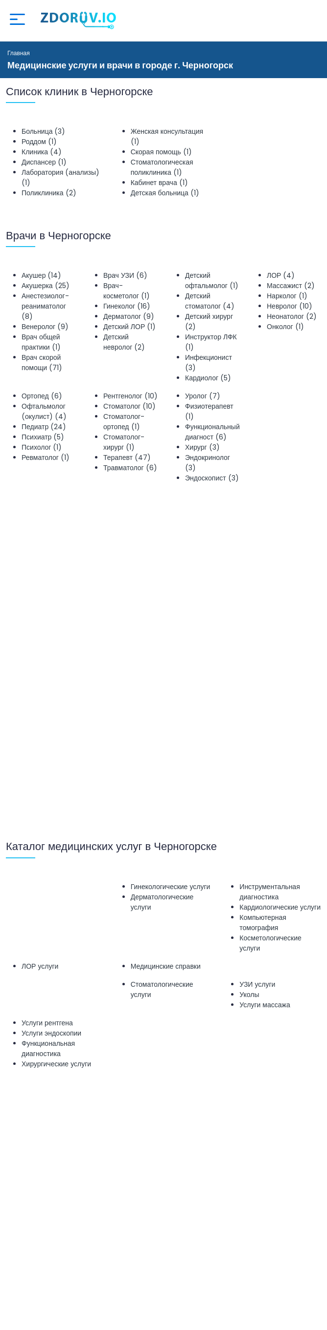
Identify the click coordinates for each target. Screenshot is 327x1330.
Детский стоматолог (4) (209, 301)
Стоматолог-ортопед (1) (123, 422)
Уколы (249, 994)
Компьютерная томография (262, 923)
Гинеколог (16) (126, 306)
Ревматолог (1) (46, 457)
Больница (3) (44, 131)
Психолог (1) (42, 447)
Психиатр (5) (43, 437)
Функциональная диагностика (48, 1049)
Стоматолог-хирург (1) (123, 442)
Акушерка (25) (46, 286)
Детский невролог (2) (124, 342)
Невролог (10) (289, 306)
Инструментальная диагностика (269, 892)
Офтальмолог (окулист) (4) (44, 411)
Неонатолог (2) (292, 316)
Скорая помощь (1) (161, 152)
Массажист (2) (291, 286)
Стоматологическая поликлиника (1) (162, 167)
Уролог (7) (202, 396)
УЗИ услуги (257, 984)
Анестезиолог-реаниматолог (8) (45, 306)
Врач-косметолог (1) (126, 291)
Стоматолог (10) (129, 406)
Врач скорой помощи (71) (42, 363)
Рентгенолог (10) (130, 396)
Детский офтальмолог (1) (211, 280)
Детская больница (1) (165, 193)
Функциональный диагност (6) (212, 432)
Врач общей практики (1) (41, 342)
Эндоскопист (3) (212, 478)
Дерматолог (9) (128, 316)
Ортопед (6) (42, 396)
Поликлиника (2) (49, 193)
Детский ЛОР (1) (129, 327)
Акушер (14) (41, 275)
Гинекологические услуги (170, 887)
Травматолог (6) (130, 468)
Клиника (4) (42, 152)
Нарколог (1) (287, 296)
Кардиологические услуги (280, 907)
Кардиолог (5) (208, 378)
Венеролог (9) (45, 327)
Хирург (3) (202, 447)
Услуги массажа (264, 1005)
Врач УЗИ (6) (125, 275)
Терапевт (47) (127, 457)
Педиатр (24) (44, 427)
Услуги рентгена (47, 1023)
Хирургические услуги (56, 1064)
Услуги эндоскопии (51, 1033)
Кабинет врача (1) (159, 182)
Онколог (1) (285, 327)
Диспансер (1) (44, 162)
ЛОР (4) (281, 275)
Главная (18, 53)
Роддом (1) (39, 141)
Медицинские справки (166, 966)
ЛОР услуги (40, 966)
